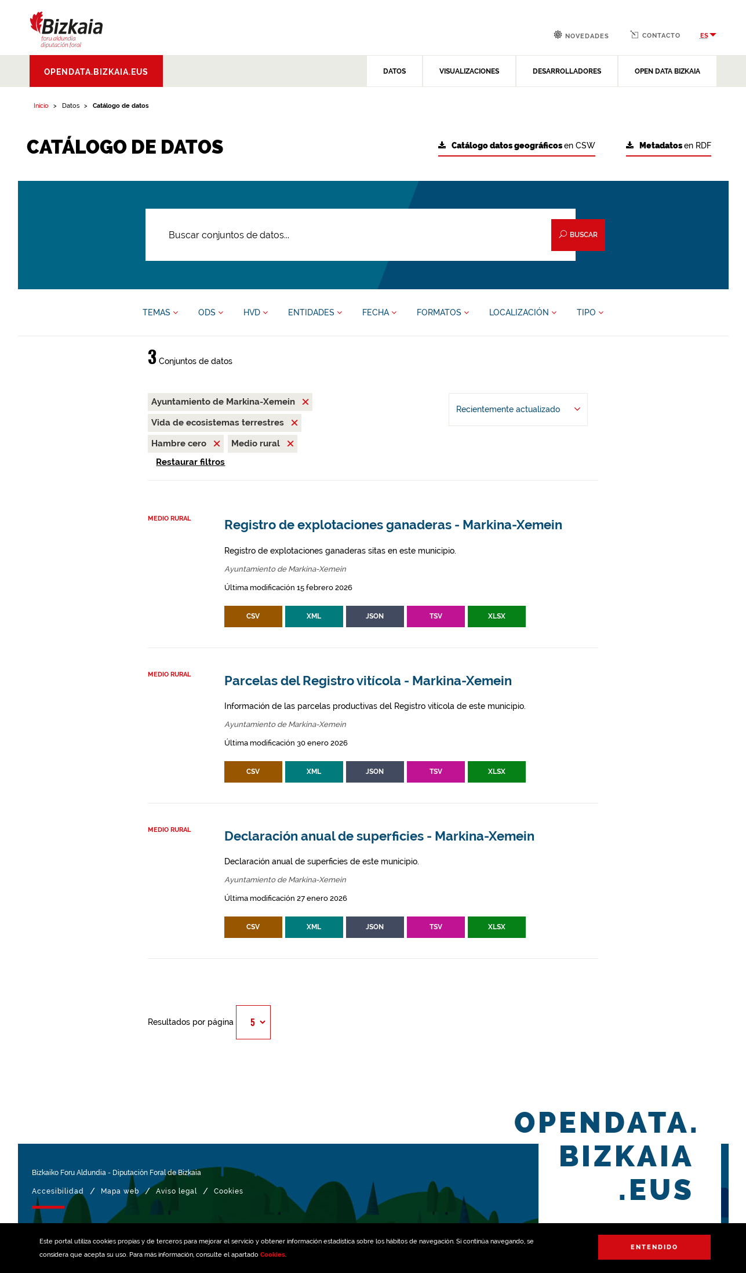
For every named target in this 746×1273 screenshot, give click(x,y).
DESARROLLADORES (567, 71)
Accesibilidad (58, 1191)
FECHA (379, 312)
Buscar (578, 234)
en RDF (668, 146)
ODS (210, 312)
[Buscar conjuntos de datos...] (360, 235)
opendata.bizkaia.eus (96, 72)
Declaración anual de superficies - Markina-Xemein (379, 836)
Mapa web (120, 1191)
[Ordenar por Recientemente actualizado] (518, 409)
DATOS (394, 71)
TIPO (590, 312)
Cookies (272, 1255)
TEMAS (160, 312)
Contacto (655, 34)
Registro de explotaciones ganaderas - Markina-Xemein (393, 525)
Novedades (581, 35)
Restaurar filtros (190, 462)
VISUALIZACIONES (469, 71)
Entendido (654, 1247)
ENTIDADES (315, 312)
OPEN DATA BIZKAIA (667, 71)
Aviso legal (176, 1191)
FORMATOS (443, 312)
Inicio (41, 106)
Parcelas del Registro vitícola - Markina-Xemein (368, 681)
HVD (255, 312)
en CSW (516, 146)
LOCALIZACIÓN (522, 312)
